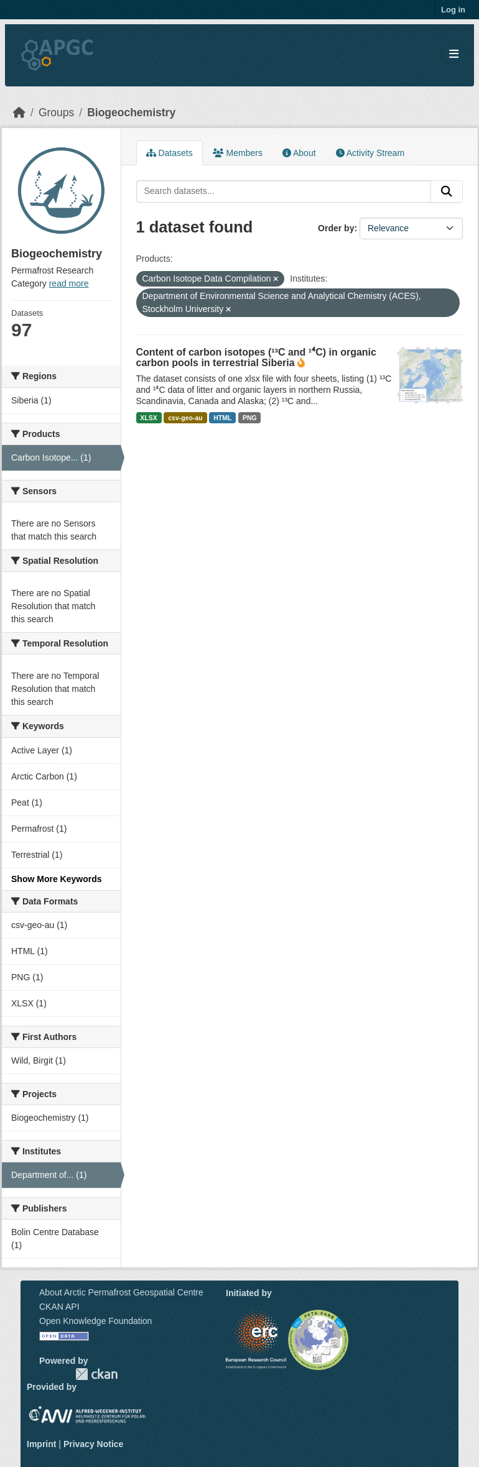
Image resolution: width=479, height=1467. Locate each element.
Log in (453, 9)
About (299, 153)
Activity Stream (370, 153)
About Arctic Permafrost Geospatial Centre (121, 1292)
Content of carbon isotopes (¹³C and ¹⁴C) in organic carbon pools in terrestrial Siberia (256, 357)
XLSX (148, 417)
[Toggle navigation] (454, 54)
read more (69, 283)
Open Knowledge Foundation (95, 1321)
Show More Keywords (56, 879)
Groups (56, 112)
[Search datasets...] (284, 191)
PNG (250, 417)
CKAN (96, 1374)
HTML (222, 417)
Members (238, 153)
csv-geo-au (185, 417)
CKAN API (59, 1307)
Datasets (169, 153)
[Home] (19, 112)
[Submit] (446, 191)
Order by (336, 228)
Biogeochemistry (131, 112)
